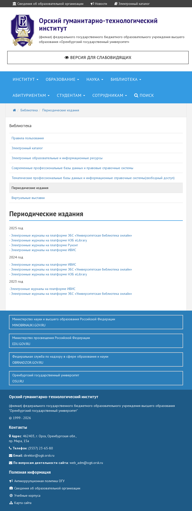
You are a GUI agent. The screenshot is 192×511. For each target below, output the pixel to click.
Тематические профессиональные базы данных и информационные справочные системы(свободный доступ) (93, 178)
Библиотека (126, 79)
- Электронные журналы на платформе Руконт (43, 245)
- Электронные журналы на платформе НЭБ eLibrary (48, 240)
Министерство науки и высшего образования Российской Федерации (96, 322)
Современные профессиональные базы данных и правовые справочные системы (72, 168)
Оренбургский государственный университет (96, 378)
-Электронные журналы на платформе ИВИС (42, 289)
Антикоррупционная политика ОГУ (37, 481)
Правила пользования (28, 138)
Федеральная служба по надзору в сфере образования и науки (96, 359)
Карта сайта (20, 503)
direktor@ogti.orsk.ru (39, 455)
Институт (25, 79)
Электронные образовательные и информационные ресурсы (57, 158)
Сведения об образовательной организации (48, 3)
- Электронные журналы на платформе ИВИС (42, 250)
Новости (99, 3)
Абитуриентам (31, 95)
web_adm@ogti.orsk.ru (86, 463)
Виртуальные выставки (28, 198)
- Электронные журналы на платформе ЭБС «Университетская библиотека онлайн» (70, 235)
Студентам (71, 95)
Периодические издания (30, 188)
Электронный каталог (132, 3)
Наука (94, 79)
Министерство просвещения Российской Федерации (96, 341)
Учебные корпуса (24, 495)
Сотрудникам (109, 95)
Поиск (144, 95)
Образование (62, 79)
